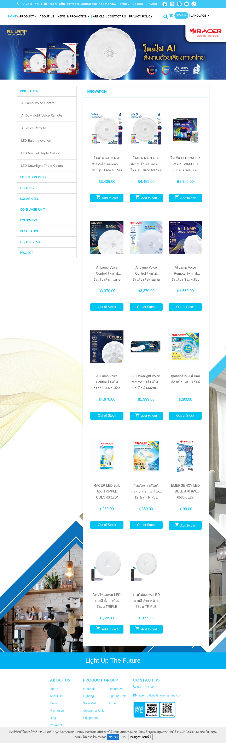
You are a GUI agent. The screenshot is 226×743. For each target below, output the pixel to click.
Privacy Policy (139, 16)
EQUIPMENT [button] (28, 220)
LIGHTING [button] (27, 188)
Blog (53, 718)
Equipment (90, 718)
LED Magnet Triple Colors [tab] (40, 153)
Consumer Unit (93, 710)
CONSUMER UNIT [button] (32, 209)
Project (113, 703)
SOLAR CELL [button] (29, 198)
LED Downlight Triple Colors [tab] (42, 165)
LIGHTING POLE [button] (31, 242)
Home (13, 16)
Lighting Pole (118, 696)
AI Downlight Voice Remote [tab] (41, 115)
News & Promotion (71, 16)
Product (27, 16)
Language (198, 16)
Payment (56, 725)
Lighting (88, 696)
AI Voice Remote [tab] (33, 128)
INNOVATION (96, 91)
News (54, 703)
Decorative (116, 688)
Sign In (181, 15)
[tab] (47, 91)
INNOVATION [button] (29, 91)
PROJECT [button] (26, 253)
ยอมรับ (113, 737)
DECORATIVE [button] (29, 231)
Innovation (90, 688)
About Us (46, 16)
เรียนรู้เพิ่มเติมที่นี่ (140, 737)
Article (97, 16)
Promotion (57, 710)
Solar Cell (90, 703)
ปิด (124, 737)
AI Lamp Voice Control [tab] (38, 103)
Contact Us (116, 16)
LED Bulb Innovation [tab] (36, 140)
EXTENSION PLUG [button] (33, 177)
